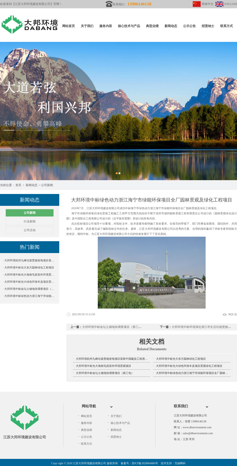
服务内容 (105, 26)
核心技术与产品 (129, 26)
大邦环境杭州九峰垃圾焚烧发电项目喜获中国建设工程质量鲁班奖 (116, 358)
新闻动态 (171, 26)
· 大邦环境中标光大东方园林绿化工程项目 (28, 267)
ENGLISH (226, 4)
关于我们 (87, 26)
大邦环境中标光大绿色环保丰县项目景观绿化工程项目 (189, 365)
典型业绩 (152, 26)
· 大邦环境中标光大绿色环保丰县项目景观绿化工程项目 (29, 281)
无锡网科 (180, 463)
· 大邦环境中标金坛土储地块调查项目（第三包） (29, 288)
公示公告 (189, 26)
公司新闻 (47, 185)
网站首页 (68, 26)
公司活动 (30, 230)
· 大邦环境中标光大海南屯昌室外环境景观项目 (29, 274)
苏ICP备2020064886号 (145, 463)
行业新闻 (30, 221)
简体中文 (203, 4)
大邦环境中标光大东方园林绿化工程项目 (181, 358)
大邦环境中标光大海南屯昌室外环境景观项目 (103, 365)
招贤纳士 (208, 26)
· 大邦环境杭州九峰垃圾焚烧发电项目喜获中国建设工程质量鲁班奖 (29, 260)
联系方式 (226, 26)
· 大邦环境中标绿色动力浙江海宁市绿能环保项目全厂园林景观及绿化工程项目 (29, 296)
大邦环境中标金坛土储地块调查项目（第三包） (113, 327)
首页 (18, 185)
